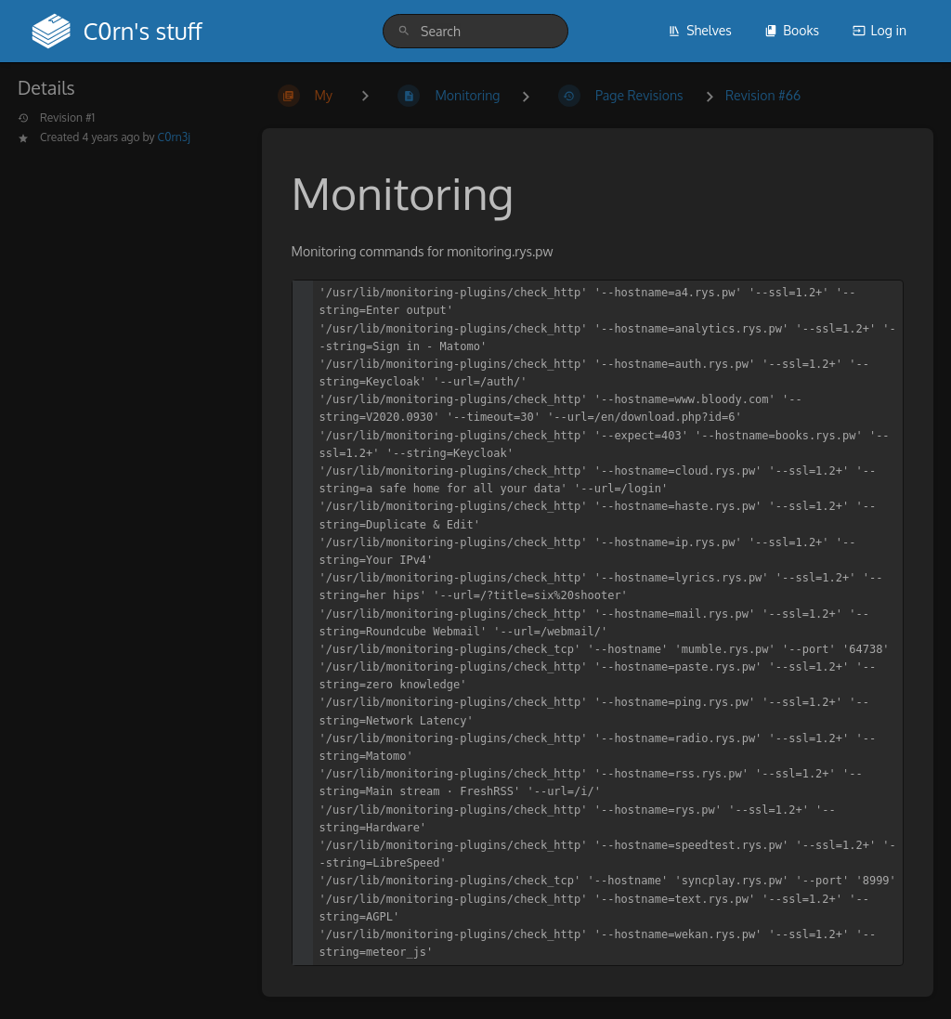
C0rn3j (174, 137)
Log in (879, 30)
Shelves (700, 30)
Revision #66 (763, 95)
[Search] (403, 31)
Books (791, 30)
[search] (475, 31)
